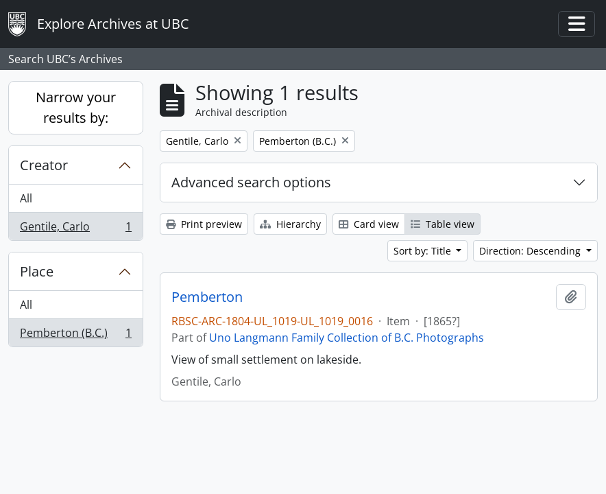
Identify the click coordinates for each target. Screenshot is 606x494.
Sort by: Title (423, 250)
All (26, 198)
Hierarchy (290, 224)
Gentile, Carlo (75, 229)
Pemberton (207, 297)
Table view (442, 224)
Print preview (204, 224)
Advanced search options (251, 182)
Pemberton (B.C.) (75, 335)
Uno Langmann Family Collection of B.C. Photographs (346, 337)
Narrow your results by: (76, 107)
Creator (44, 165)
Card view (369, 224)
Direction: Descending (531, 250)
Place (36, 271)
